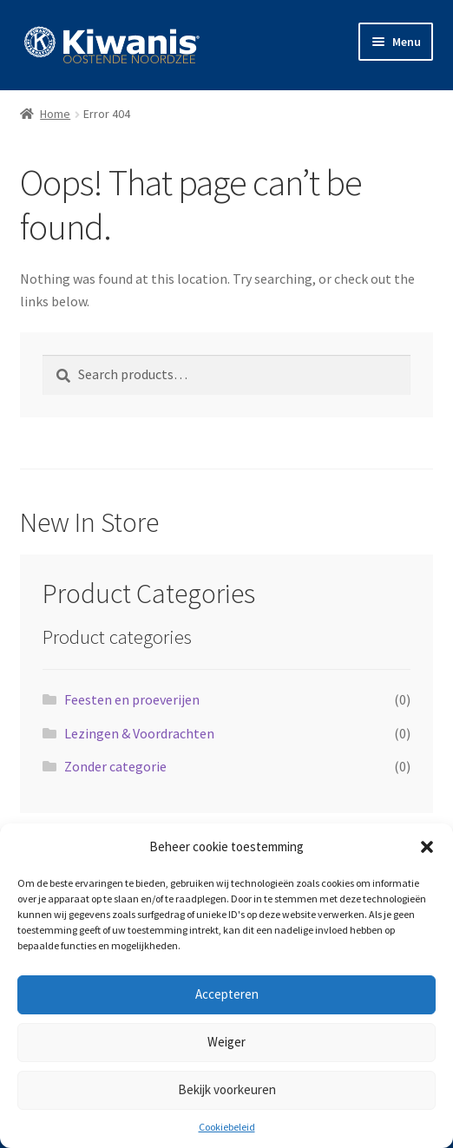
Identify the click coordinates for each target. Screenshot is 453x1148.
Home (55, 113)
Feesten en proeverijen (132, 699)
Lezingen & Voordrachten (139, 733)
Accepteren (227, 994)
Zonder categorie (115, 766)
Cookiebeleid (227, 1126)
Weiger (226, 1041)
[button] (427, 847)
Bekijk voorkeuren (227, 1089)
